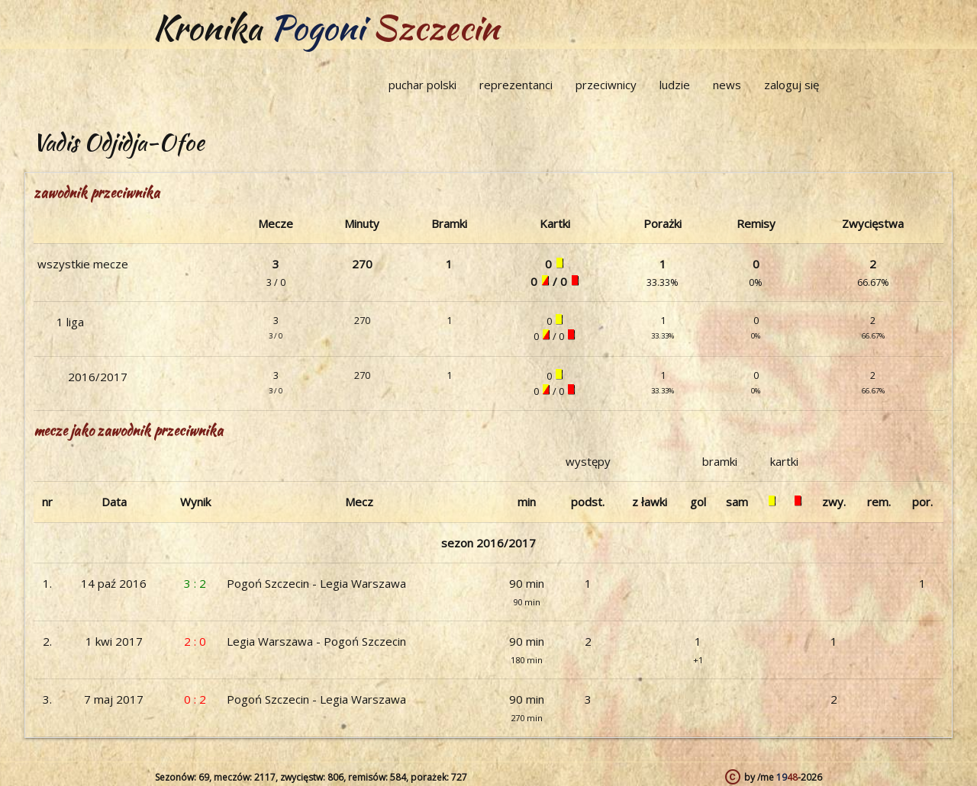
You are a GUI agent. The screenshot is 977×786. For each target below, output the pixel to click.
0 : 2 (195, 699)
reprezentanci (516, 84)
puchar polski (422, 84)
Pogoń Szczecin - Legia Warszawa (316, 583)
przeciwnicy (606, 84)
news (727, 84)
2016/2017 (97, 376)
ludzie (674, 84)
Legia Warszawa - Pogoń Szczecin (316, 641)
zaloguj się (791, 84)
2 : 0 (195, 641)
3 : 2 (195, 583)
